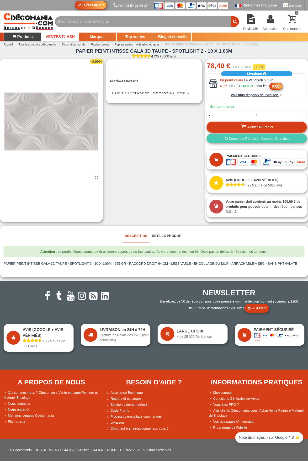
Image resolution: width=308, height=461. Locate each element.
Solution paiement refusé (127, 404)
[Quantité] (256, 115)
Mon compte (220, 392)
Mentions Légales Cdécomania (29, 415)
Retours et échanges (123, 398)
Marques (98, 37)
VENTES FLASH (60, 37)
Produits (22, 37)
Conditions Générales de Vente (234, 398)
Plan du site (14, 421)
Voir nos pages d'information (232, 421)
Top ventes (135, 37)
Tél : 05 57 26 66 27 (130, 6)
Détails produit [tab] (167, 236)
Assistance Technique (124, 392)
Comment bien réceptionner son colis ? (137, 428)
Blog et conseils (172, 37)
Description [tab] (136, 236)
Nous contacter (17, 403)
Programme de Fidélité (228, 427)
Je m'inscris (256, 308)
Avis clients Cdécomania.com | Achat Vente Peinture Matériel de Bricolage (256, 412)
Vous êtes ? (90, 5)
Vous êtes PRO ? (226, 404)
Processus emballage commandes (134, 416)
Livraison (256, 74)
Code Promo (117, 410)
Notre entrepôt (16, 409)
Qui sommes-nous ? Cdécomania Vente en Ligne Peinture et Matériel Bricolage (51, 394)
